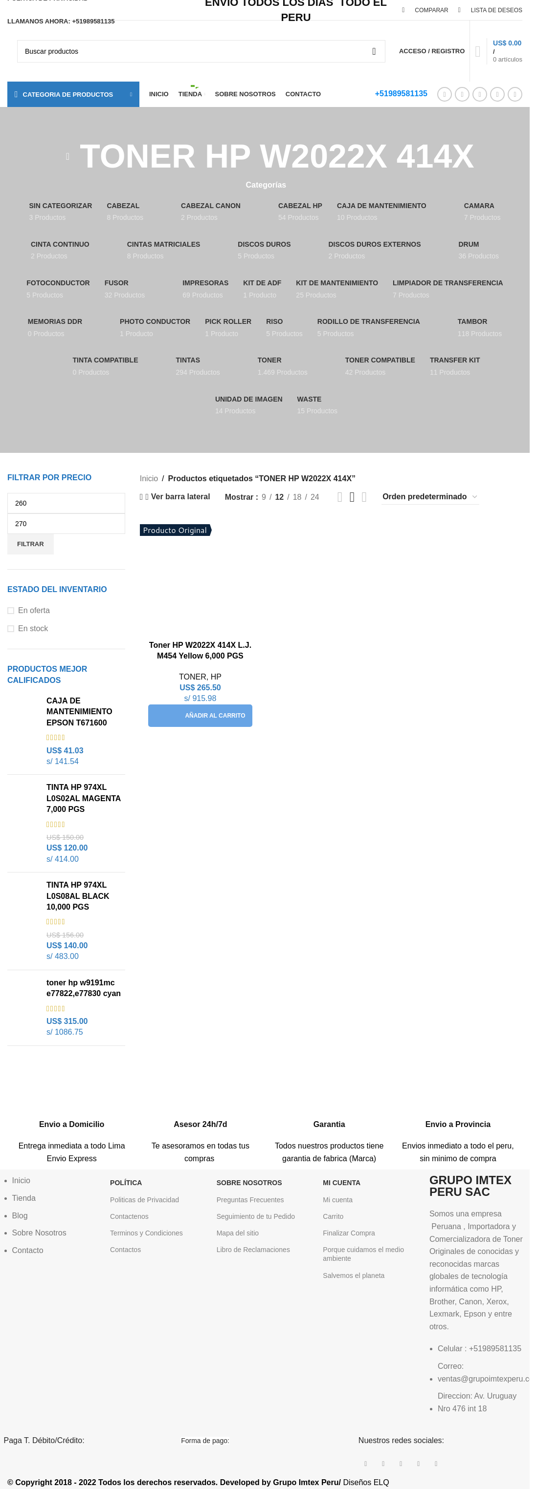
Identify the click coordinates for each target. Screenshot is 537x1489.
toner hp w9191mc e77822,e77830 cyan (83, 988)
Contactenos (129, 1216)
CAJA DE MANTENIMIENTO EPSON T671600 (79, 712)
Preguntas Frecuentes (250, 1200)
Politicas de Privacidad (144, 1200)
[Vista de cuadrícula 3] (352, 497)
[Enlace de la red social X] (462, 94)
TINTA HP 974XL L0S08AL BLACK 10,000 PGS (78, 896)
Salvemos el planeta (353, 1275)
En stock (33, 628)
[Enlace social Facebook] (444, 94)
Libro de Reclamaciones (253, 1250)
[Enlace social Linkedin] (497, 94)
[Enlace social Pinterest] (479, 94)
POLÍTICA (126, 1183)
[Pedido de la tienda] (430, 496)
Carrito (333, 1216)
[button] (200, 715)
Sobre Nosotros (249, 1183)
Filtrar (30, 544)
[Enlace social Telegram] (515, 94)
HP (216, 677)
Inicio (149, 478)
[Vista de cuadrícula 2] (340, 497)
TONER (192, 677)
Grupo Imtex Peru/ (307, 1482)
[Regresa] (67, 156)
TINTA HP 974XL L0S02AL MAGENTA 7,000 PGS (83, 798)
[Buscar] (201, 51)
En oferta (34, 610)
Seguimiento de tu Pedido (256, 1216)
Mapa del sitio (238, 1233)
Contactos (125, 1250)
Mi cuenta (338, 1200)
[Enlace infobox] (71, 1117)
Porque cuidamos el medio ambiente (363, 1254)
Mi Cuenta (341, 1183)
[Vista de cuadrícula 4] (364, 497)
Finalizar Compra (349, 1233)
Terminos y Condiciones (146, 1233)
